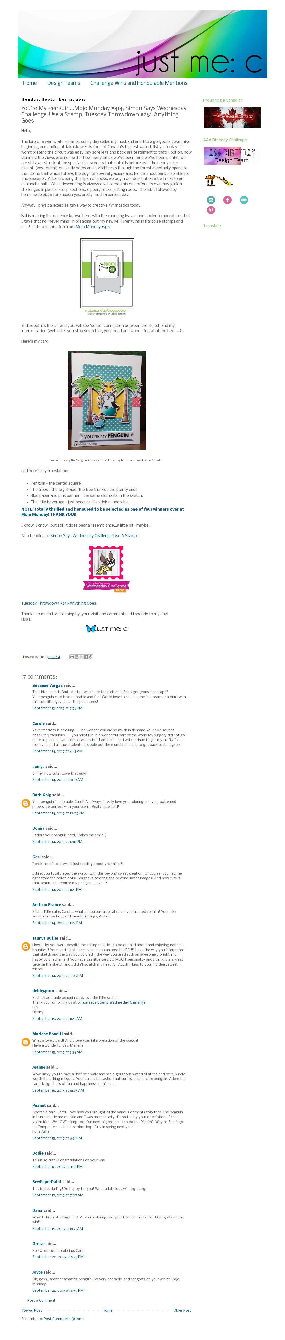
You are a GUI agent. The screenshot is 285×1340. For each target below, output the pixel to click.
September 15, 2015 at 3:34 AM (57, 1052)
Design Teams (63, 83)
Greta (38, 1244)
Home (30, 83)
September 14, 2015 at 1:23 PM (57, 890)
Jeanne (38, 1068)
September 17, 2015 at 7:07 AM (57, 1195)
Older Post (182, 1311)
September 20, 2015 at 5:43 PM (58, 1257)
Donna (38, 829)
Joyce (37, 1273)
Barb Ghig (41, 795)
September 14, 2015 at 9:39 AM (57, 780)
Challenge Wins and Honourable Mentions (138, 83)
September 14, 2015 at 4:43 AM (57, 751)
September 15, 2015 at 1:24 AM (57, 1019)
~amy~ (38, 767)
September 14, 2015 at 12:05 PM (58, 813)
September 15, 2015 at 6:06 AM (58, 1091)
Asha (45, 1132)
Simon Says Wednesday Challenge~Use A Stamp (93, 536)
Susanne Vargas (47, 686)
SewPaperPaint (46, 1182)
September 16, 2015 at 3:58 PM (57, 1167)
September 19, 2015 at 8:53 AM (57, 1229)
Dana (37, 1211)
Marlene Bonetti (47, 1034)
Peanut (39, 1106)
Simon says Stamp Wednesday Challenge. (112, 1003)
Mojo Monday (34, 515)
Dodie (38, 1154)
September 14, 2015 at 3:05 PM (57, 976)
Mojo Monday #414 (93, 227)
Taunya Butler (45, 939)
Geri (36, 857)
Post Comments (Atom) (64, 1319)
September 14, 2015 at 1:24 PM (57, 923)
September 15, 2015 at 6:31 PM (57, 1138)
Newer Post (32, 1311)
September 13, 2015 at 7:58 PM (57, 708)
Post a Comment (41, 1301)
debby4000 (43, 991)
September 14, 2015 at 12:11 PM (57, 842)
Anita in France (46, 905)
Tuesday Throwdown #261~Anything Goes (58, 603)
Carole (38, 724)
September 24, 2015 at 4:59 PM (58, 1291)
